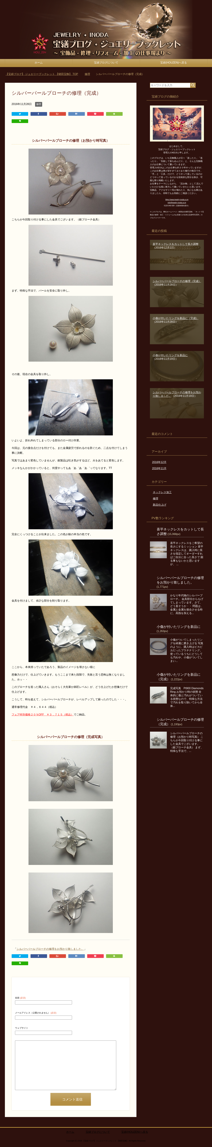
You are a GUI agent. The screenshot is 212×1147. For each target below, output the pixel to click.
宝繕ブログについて (106, 62)
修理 (38, 104)
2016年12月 (159, 462)
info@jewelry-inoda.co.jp (177, 203)
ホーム (39, 62)
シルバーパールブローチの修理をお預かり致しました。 (50, 948)
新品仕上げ (159, 504)
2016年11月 (159, 468)
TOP (42, 74)
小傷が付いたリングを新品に (179, 627)
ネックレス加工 (162, 492)
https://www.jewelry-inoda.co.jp (176, 200)
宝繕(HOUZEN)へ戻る (173, 62)
